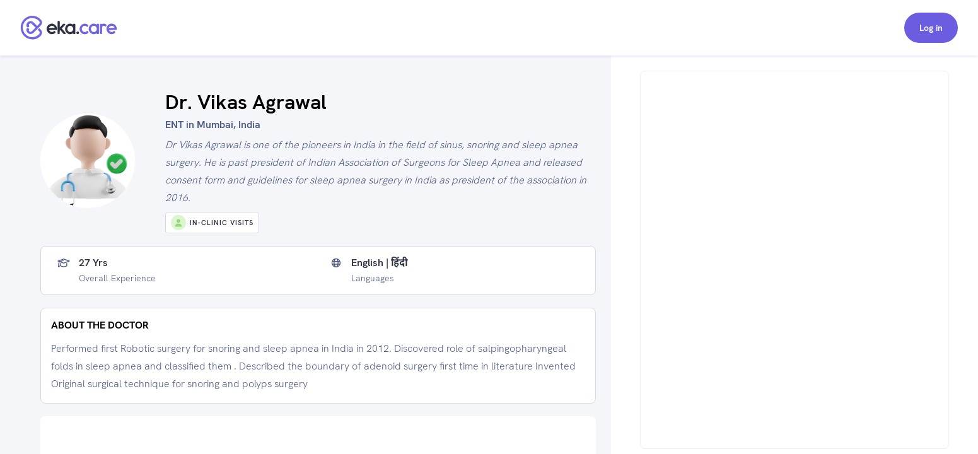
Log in (931, 27)
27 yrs (93, 263)
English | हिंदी (379, 263)
